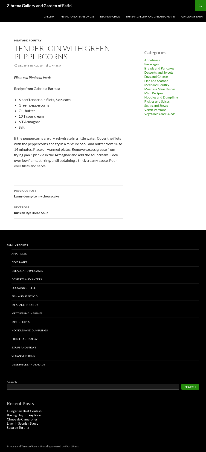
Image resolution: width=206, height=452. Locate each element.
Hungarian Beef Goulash (24, 411)
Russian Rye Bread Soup (68, 210)
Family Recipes (17, 245)
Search (12, 382)
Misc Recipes (153, 93)
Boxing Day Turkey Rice (24, 415)
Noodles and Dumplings (161, 97)
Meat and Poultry (27, 40)
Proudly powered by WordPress (59, 446)
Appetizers (152, 60)
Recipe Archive (110, 16)
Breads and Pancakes (159, 68)
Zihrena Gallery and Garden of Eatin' (39, 5)
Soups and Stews (156, 105)
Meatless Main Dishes (159, 89)
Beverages (151, 64)
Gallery (49, 16)
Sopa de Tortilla (18, 427)
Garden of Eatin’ (192, 16)
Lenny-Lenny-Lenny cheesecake (68, 193)
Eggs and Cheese (156, 76)
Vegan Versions (155, 110)
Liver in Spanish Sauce (22, 423)
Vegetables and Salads (159, 114)
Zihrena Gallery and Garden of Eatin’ (150, 16)
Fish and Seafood (156, 81)
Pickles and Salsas (157, 101)
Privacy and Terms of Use (77, 16)
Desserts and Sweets (158, 72)
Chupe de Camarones (22, 419)
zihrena (55, 65)
